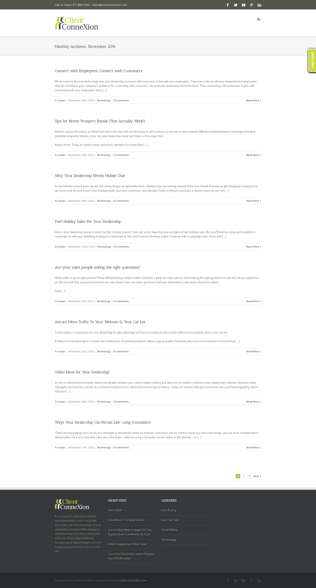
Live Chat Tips (170, 520)
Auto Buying (168, 510)
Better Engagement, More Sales (127, 544)
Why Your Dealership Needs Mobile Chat (90, 175)
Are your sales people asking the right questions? (98, 267)
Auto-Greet (115, 510)
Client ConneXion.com (133, 580)
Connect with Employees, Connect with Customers (98, 70)
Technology (104, 100)
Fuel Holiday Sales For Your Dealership (88, 221)
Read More (252, 100)
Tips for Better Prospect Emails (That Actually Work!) (100, 121)
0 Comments (121, 100)
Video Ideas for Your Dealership (82, 372)
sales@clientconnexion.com (109, 4)
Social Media (169, 530)
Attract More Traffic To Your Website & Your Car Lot (100, 321)
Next (256, 476)
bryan (61, 100)
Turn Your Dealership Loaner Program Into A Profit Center (131, 556)
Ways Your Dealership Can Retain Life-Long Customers (103, 422)
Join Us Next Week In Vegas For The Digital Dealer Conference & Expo (130, 532)
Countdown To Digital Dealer (126, 520)
